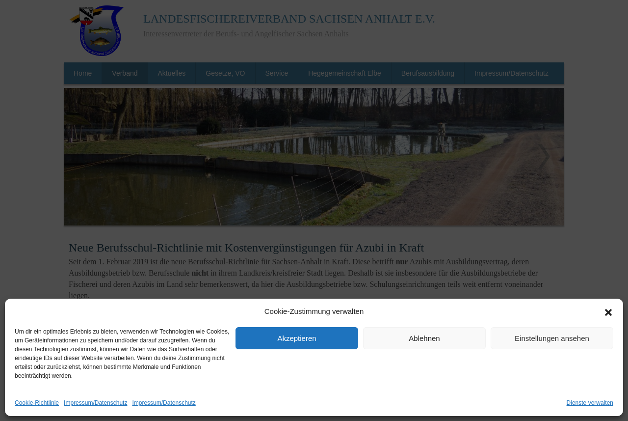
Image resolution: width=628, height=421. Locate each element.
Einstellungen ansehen (552, 338)
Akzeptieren (296, 338)
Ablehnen (424, 338)
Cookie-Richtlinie (37, 402)
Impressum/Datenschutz (95, 402)
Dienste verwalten (590, 402)
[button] (608, 312)
